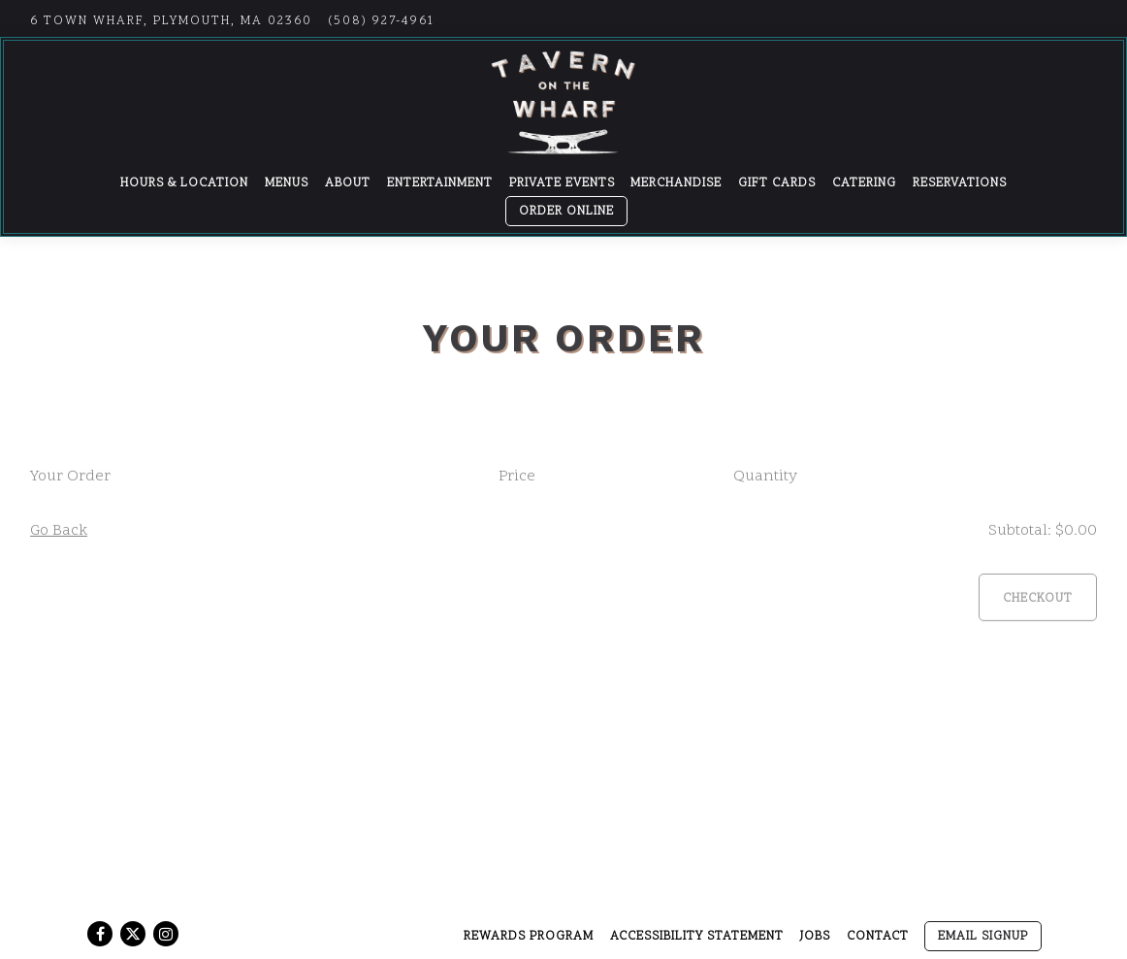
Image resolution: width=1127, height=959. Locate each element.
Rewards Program (529, 936)
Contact (878, 936)
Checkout (1038, 601)
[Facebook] (100, 933)
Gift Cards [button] (777, 183)
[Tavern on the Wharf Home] (563, 102)
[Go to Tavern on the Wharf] (171, 22)
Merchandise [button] (676, 183)
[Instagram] (165, 933)
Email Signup (983, 936)
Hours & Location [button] (184, 183)
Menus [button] (286, 183)
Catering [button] (864, 183)
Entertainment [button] (440, 183)
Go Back (58, 533)
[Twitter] (132, 933)
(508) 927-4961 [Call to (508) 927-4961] (381, 21)
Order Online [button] (566, 211)
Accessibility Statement (697, 936)
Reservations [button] (960, 183)
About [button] (347, 183)
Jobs (815, 936)
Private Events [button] (562, 183)
